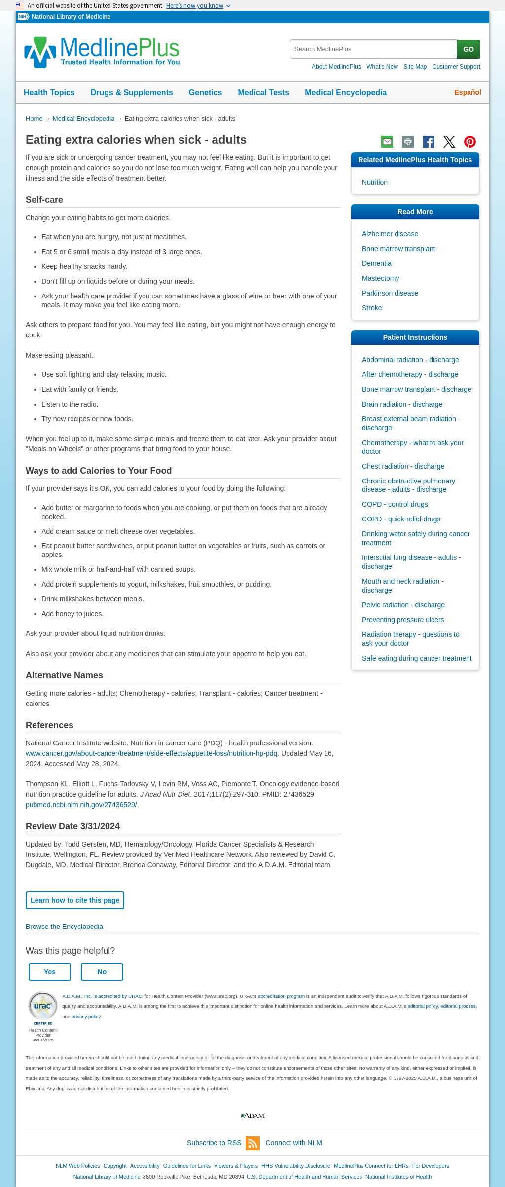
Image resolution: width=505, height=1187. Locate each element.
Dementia (377, 263)
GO (468, 49)
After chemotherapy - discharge (410, 374)
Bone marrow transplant (398, 249)
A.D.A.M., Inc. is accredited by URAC (102, 996)
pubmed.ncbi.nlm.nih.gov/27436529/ (81, 805)
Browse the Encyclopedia (64, 926)
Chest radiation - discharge (403, 466)
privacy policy (86, 1016)
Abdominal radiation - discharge (410, 360)
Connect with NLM (294, 1143)
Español (468, 92)
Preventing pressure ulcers (403, 620)
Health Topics (49, 92)
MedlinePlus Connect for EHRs (371, 1166)
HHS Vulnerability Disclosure (295, 1166)
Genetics (205, 92)
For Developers (430, 1166)
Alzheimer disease (390, 234)
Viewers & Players (236, 1166)
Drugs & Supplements (132, 92)
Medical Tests (263, 92)
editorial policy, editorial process (442, 1006)
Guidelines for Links (187, 1166)
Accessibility (145, 1166)
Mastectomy (380, 278)
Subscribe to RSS (223, 1143)
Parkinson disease (390, 293)
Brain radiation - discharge (402, 404)
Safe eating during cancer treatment (417, 658)
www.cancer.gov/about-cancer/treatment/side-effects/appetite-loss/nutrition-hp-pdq (151, 753)
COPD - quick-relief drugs (401, 519)
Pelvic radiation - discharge (403, 605)
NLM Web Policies (78, 1166)
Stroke (372, 308)
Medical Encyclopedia (346, 92)
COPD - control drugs (395, 504)
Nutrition (375, 182)
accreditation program (281, 996)
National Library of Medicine (71, 16)
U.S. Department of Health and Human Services (304, 1177)
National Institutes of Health (398, 1177)
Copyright (115, 1166)
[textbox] (374, 49)
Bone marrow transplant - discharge (416, 389)
